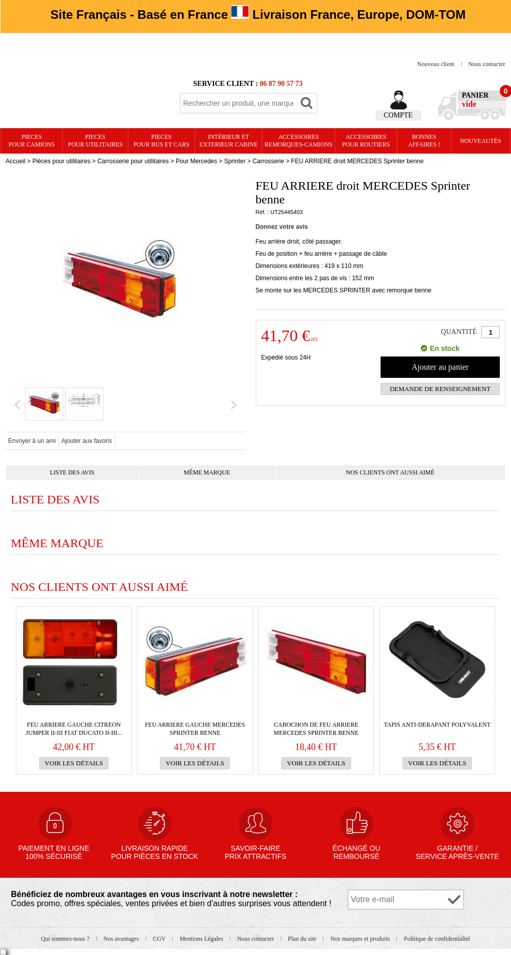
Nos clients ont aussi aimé (390, 472)
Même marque (207, 472)
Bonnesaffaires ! (424, 140)
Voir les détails (74, 763)
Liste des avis (72, 472)
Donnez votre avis (282, 226)
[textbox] (238, 103)
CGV (160, 938)
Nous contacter (486, 64)
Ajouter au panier (440, 367)
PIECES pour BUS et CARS (161, 140)
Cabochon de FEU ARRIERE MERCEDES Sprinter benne (316, 728)
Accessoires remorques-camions (298, 140)
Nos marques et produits (360, 938)
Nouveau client (436, 64)
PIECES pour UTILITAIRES (95, 140)
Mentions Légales (202, 938)
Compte (398, 115)
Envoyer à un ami (32, 440)
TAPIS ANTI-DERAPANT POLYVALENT (437, 724)
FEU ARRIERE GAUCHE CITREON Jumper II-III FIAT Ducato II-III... (74, 728)
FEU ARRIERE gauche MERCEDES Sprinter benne (195, 728)
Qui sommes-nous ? (66, 938)
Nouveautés (480, 140)
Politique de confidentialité (437, 938)
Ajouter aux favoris (86, 440)
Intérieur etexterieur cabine (228, 140)
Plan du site (303, 938)
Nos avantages (122, 938)
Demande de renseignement (440, 389)
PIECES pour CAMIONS (32, 140)
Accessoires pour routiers (366, 140)
